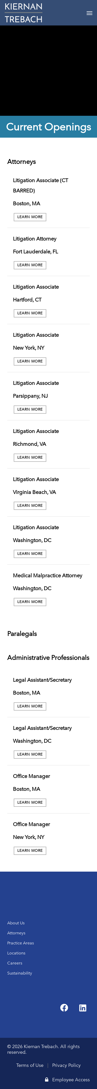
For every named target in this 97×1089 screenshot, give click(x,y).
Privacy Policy (66, 1065)
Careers (14, 963)
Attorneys (16, 933)
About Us (16, 922)
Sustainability (19, 973)
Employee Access (67, 1080)
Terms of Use (29, 1065)
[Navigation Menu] (89, 12)
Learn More (30, 217)
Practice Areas (20, 943)
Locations (16, 953)
